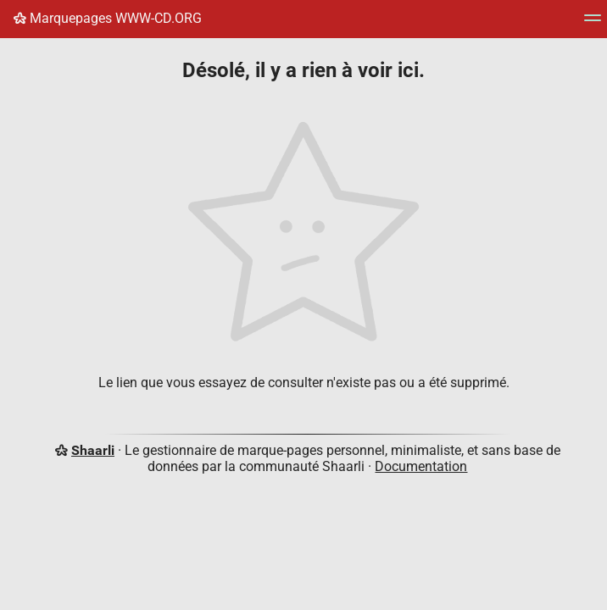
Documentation (421, 466)
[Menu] (592, 23)
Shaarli (92, 450)
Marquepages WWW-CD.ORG (108, 18)
